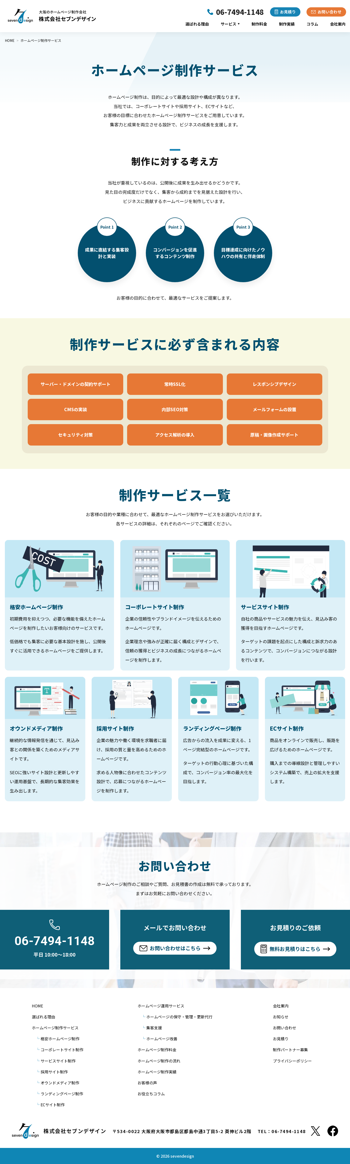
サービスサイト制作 (58, 1061)
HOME (37, 1006)
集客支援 (154, 1028)
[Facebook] (332, 1131)
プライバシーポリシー (292, 1061)
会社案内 (338, 24)
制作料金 (259, 24)
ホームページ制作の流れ (159, 1061)
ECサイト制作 (53, 1105)
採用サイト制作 (54, 1072)
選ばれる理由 (197, 24)
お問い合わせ (284, 1028)
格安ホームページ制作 (60, 1039)
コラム (312, 24)
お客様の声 (147, 1083)
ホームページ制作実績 (157, 1072)
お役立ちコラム (151, 1094)
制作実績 (287, 24)
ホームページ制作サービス (55, 1028)
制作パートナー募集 (290, 1049)
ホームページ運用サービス (161, 1006)
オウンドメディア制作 (60, 1083)
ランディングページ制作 (62, 1094)
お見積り (281, 1039)
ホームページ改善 (161, 1039)
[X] (315, 1131)
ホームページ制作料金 (157, 1049)
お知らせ (281, 1017)
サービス (230, 24)
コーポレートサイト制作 (62, 1049)
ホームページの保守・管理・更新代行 (179, 1017)
